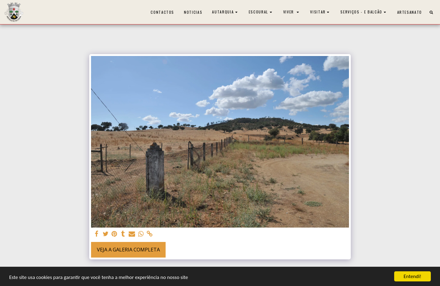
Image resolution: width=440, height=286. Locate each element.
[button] (225, 12)
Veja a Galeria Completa (128, 249)
